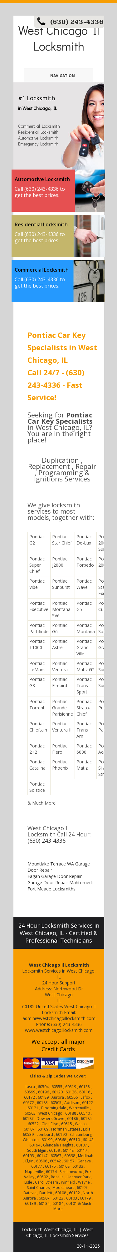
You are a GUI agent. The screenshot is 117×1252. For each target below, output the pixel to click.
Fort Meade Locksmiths (51, 889)
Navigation (53, 75)
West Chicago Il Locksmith (58, 38)
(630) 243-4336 (77, 22)
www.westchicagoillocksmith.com (59, 1030)
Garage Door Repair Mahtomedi (60, 882)
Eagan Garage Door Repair (54, 876)
